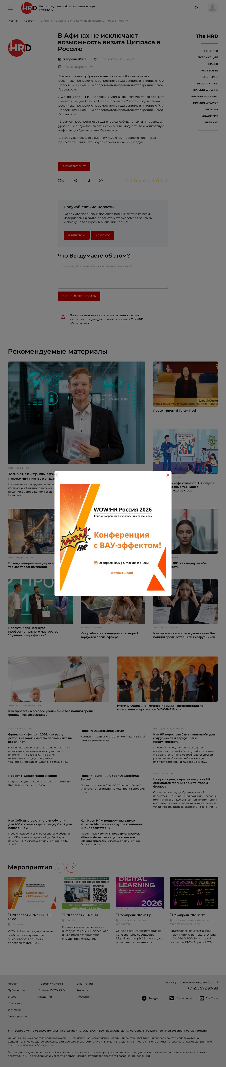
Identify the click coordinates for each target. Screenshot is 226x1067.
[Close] (168, 475)
